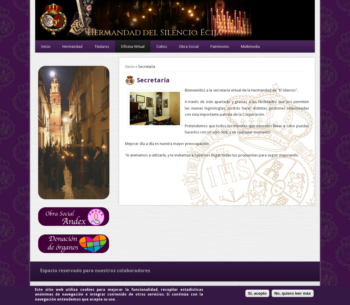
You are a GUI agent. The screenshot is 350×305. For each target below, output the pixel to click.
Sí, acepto (257, 293)
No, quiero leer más (292, 293)
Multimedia (250, 46)
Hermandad (72, 46)
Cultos (161, 46)
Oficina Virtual (133, 46)
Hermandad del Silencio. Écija (154, 32)
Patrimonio (219, 46)
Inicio (46, 46)
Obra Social (189, 46)
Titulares (101, 46)
